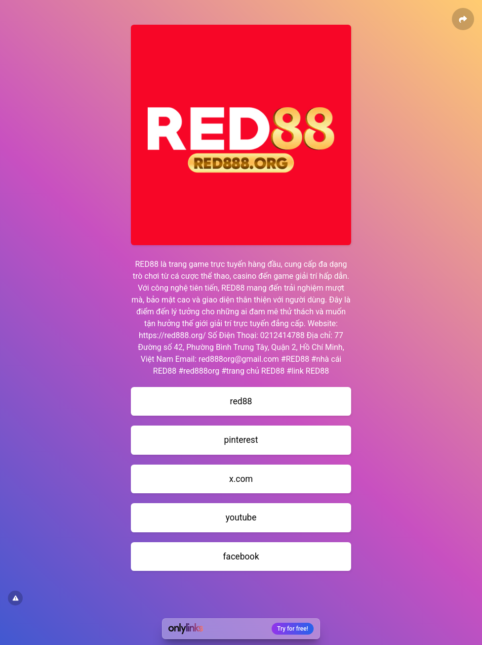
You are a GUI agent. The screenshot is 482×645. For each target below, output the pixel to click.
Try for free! (292, 628)
